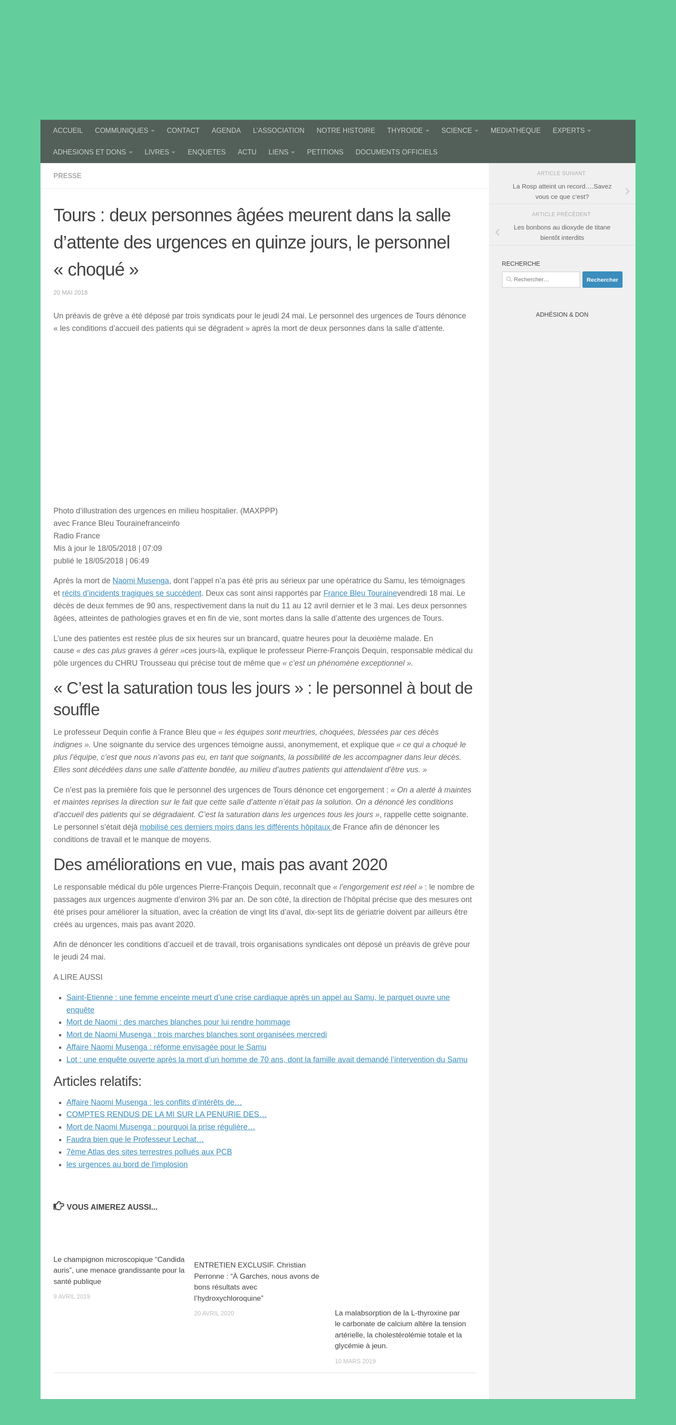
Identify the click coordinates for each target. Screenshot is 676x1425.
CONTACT (183, 130)
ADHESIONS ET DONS (89, 152)
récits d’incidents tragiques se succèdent (131, 593)
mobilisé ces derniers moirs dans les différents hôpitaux (236, 827)
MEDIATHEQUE (516, 130)
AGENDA (226, 130)
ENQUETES (206, 152)
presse (67, 175)
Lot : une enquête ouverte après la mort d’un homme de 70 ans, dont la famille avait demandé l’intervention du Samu (267, 1059)
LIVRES (157, 152)
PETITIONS (325, 152)
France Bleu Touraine (360, 593)
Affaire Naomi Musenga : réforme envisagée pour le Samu (166, 1047)
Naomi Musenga (141, 580)
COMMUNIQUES (121, 130)
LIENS (278, 152)
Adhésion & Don (562, 314)
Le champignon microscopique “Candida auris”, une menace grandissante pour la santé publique (119, 1270)
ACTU (247, 152)
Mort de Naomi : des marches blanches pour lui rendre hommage (178, 1022)
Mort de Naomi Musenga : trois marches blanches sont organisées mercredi (196, 1034)
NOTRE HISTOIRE (345, 130)
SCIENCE (456, 130)
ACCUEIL (68, 130)
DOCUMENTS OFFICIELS (397, 152)
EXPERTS (569, 130)
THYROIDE (405, 130)
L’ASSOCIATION (279, 130)
